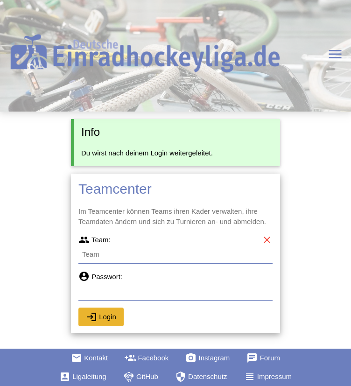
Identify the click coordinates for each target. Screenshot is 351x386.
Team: (94, 240)
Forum (263, 358)
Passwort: (100, 277)
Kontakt (89, 358)
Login (101, 317)
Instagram (207, 358)
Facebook (146, 358)
